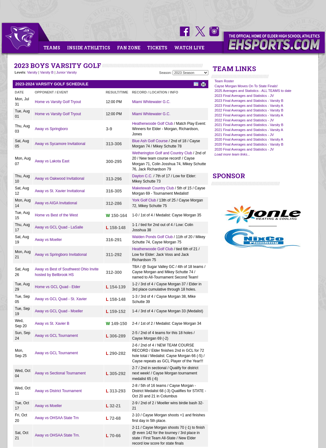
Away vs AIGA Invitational (56, 203)
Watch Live (189, 48)
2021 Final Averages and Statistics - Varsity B (249, 125)
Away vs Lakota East (52, 161)
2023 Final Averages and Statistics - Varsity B (249, 100)
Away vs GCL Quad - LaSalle (59, 227)
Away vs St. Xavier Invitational (60, 191)
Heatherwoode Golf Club (152, 123)
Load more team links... (232, 154)
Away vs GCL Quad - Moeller (59, 311)
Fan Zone (128, 48)
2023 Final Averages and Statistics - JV (244, 95)
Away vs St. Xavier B (52, 323)
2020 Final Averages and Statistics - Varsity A (249, 139)
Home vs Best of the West (56, 215)
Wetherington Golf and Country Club (162, 153)
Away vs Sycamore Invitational (60, 144)
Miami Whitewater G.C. (151, 102)
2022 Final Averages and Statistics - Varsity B (249, 110)
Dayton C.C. (142, 176)
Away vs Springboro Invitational (61, 254)
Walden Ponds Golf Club (152, 237)
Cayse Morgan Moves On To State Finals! (246, 86)
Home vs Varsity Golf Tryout (58, 102)
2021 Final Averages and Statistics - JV (244, 135)
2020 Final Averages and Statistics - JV (244, 149)
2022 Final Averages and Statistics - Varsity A (249, 115)
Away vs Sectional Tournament (60, 373)
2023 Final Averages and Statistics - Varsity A (249, 105)
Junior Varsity (66, 72)
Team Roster (224, 81)
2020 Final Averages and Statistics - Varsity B (249, 144)
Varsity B (46, 72)
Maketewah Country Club (153, 188)
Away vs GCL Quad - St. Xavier (61, 299)
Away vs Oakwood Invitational (59, 178)
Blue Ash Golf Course (150, 141)
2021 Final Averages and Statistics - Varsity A (249, 130)
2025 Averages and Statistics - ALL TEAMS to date (253, 91)
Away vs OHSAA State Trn (57, 418)
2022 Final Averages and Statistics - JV (244, 120)
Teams (51, 48)
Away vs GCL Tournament (56, 335)
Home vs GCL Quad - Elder (57, 287)
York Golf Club (144, 200)
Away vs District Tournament (58, 391)
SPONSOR (229, 175)
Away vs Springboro (51, 129)
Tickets (157, 48)
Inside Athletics (88, 48)
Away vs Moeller (48, 240)
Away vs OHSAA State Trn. (57, 435)
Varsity (32, 72)
